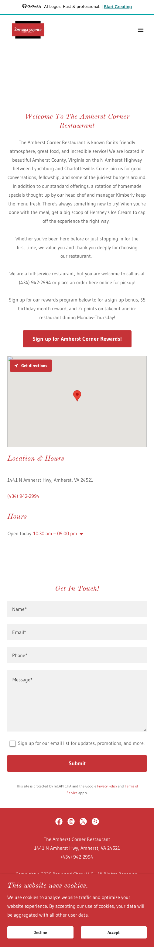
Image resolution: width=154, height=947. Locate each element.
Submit (77, 763)
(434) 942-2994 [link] (23, 496)
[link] (28, 30)
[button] (141, 30)
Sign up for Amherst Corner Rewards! (77, 339)
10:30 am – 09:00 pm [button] (55, 533)
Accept (114, 932)
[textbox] (77, 609)
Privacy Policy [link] (107, 786)
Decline (40, 932)
